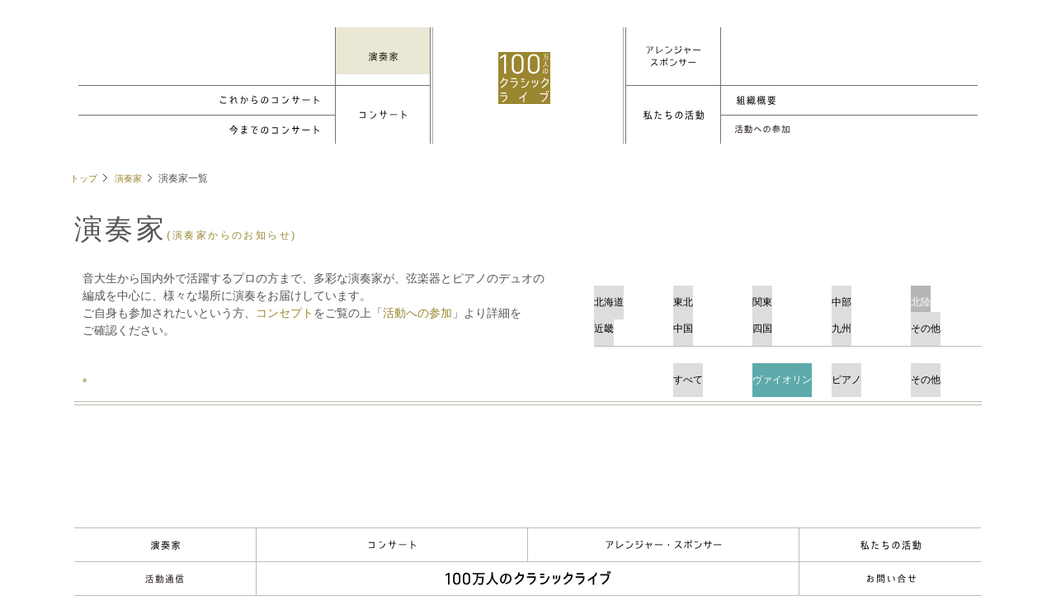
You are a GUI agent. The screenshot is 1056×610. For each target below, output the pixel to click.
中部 (867, 294)
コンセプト (285, 312)
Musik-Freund (165, 578)
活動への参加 (417, 312)
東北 (709, 294)
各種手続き (849, 130)
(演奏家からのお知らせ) (236, 235)
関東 (788, 294)
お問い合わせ (891, 578)
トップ (85, 178)
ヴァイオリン (788, 372)
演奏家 (132, 178)
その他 (946, 321)
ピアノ (867, 372)
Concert (392, 544)
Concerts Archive (207, 130)
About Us (890, 544)
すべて (709, 372)
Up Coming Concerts (207, 100)
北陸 (946, 294)
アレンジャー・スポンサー (663, 544)
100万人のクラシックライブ (531, 85)
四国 (788, 321)
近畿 (629, 321)
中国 (709, 321)
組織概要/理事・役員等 (849, 100)
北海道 (629, 294)
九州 (867, 321)
